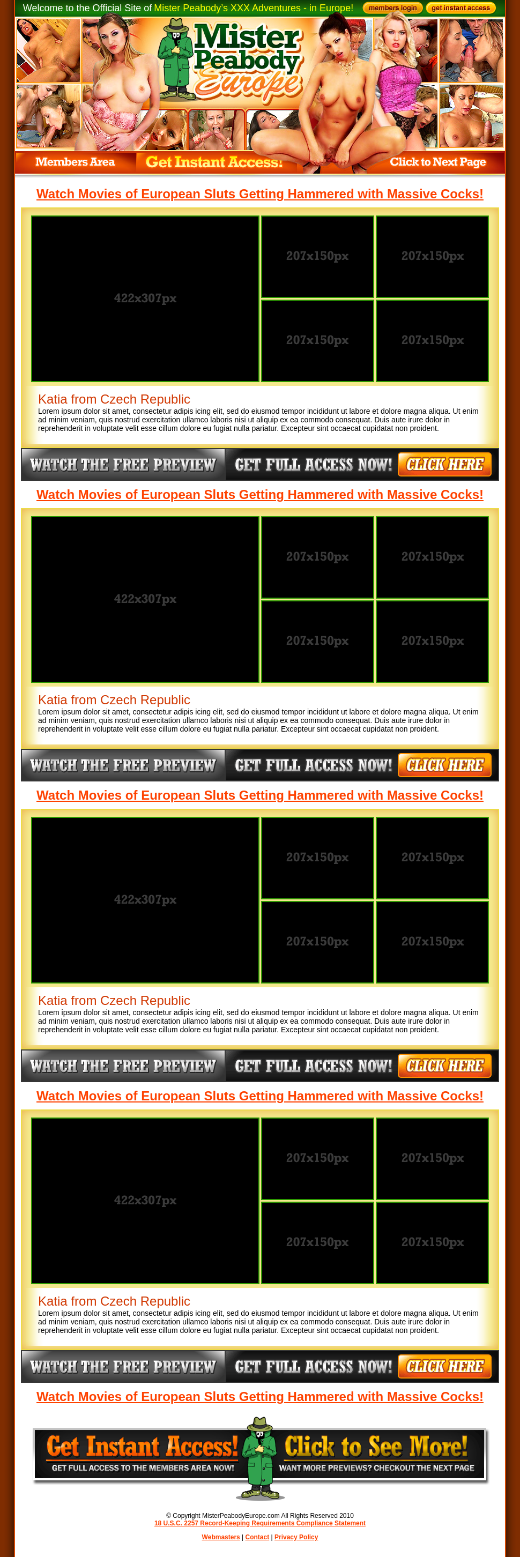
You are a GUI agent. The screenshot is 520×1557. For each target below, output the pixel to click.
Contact (258, 1537)
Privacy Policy (296, 1537)
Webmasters (221, 1537)
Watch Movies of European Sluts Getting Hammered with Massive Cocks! (260, 194)
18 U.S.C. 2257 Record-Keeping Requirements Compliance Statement (260, 1523)
